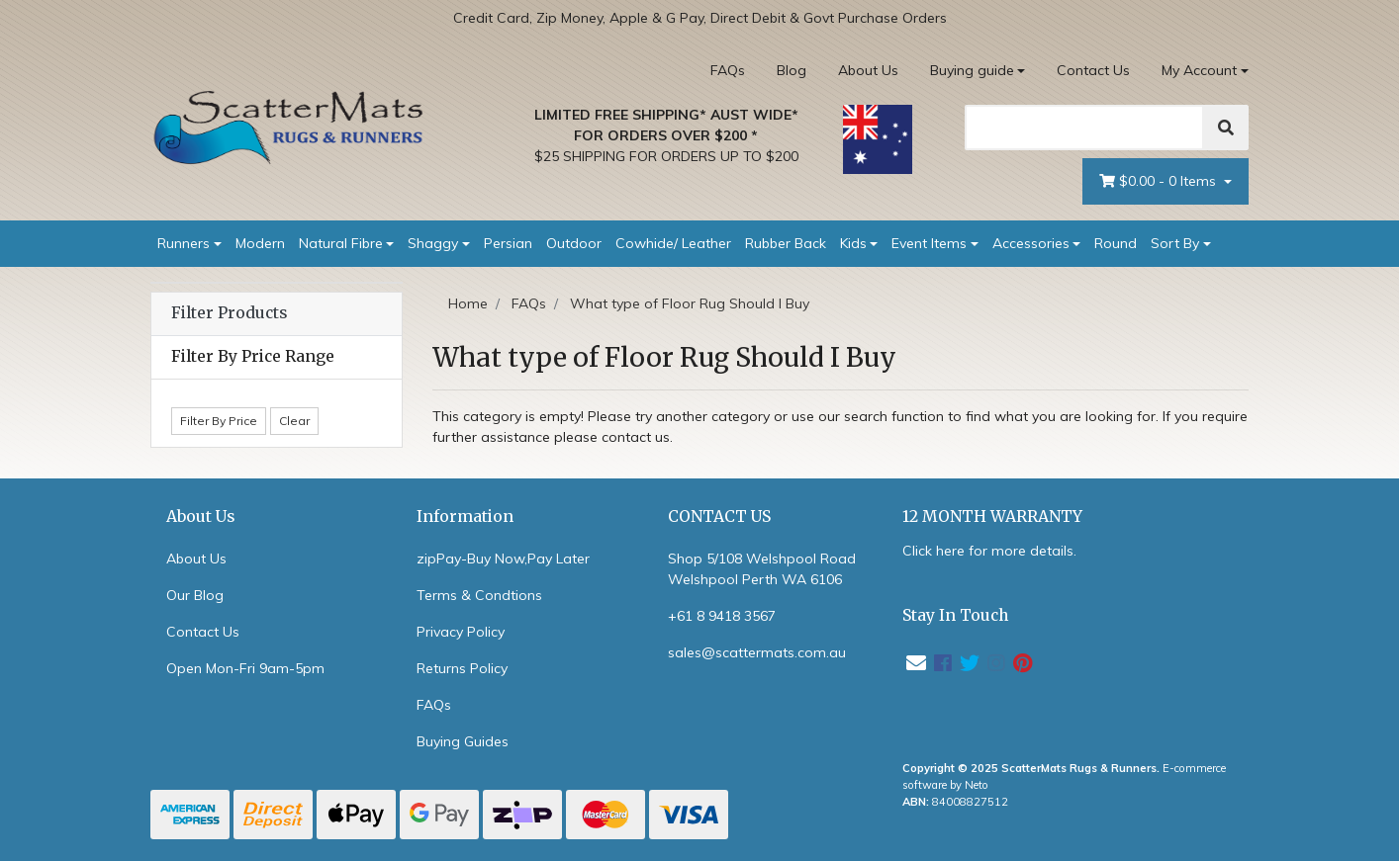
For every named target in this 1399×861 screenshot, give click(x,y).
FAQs (727, 70)
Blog (791, 70)
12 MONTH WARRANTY (992, 516)
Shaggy (433, 243)
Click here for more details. (989, 551)
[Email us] (916, 662)
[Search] (1084, 127)
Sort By (1175, 243)
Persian (508, 243)
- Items (1159, 181)
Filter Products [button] (229, 313)
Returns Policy (462, 668)
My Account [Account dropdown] (1199, 70)
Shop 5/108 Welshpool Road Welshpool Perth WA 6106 (762, 569)
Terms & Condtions (479, 595)
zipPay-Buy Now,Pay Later (503, 558)
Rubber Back (785, 243)
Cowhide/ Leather (673, 243)
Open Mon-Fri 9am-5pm (245, 668)
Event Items (929, 243)
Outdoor (574, 243)
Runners (183, 243)
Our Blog (195, 595)
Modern (260, 243)
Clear (294, 420)
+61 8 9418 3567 (722, 616)
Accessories (1031, 243)
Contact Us (1093, 70)
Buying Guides (463, 741)
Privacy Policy (461, 632)
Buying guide (972, 70)
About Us (868, 70)
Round (1115, 243)
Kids (853, 243)
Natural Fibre (341, 243)
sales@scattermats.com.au (757, 652)
